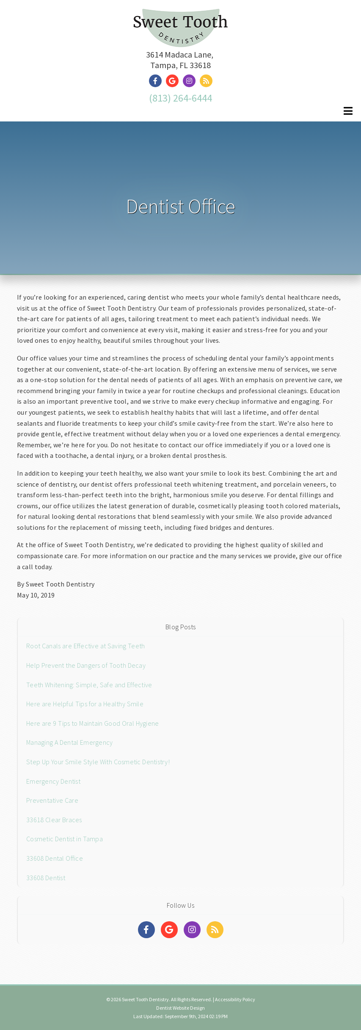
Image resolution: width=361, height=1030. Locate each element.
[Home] (180, 36)
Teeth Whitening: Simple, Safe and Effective (89, 684)
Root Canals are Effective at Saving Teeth (85, 646)
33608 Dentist (45, 877)
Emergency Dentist (53, 781)
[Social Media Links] (146, 929)
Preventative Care (52, 800)
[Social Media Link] (157, 81)
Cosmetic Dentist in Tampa (64, 838)
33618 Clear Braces (54, 819)
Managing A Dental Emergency (69, 742)
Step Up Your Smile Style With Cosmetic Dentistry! (98, 761)
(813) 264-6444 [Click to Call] (180, 98)
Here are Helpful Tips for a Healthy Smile (84, 704)
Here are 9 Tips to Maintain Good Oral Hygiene (92, 723)
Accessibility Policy (235, 999)
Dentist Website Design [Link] (180, 1008)
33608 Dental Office (54, 858)
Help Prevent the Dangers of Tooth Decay (86, 665)
